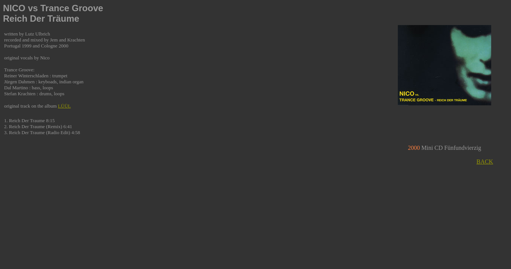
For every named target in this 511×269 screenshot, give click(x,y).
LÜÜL (64, 106)
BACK (485, 161)
